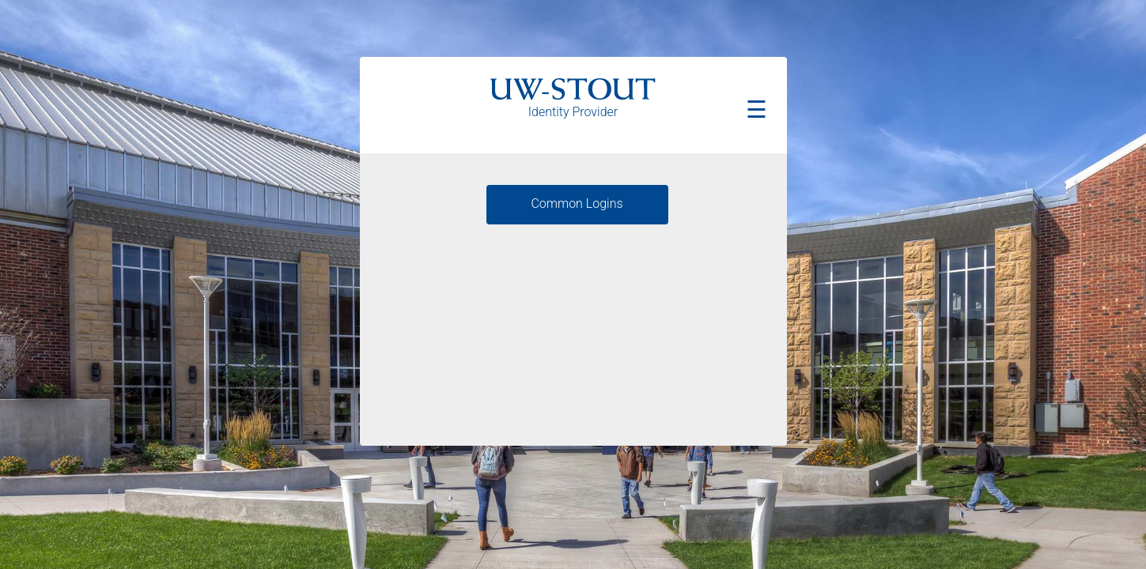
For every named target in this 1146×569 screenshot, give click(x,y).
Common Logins (576, 203)
